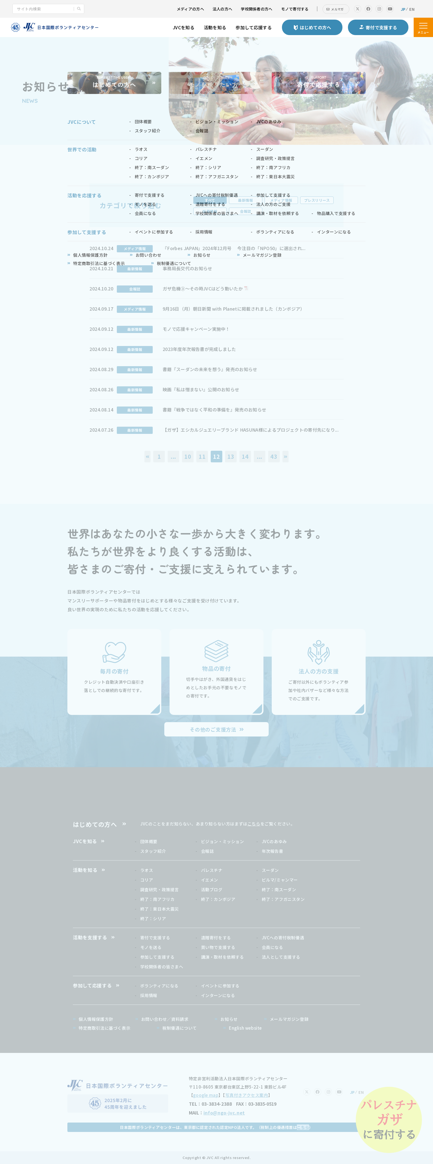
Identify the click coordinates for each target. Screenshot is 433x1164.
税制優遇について (179, 1028)
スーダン (270, 870)
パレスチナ (212, 870)
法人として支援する (281, 957)
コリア (146, 880)
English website (245, 1028)
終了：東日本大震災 (159, 909)
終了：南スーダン (279, 889)
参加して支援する (157, 957)
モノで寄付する (295, 9)
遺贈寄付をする (216, 937)
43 (274, 456)
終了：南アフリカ (157, 899)
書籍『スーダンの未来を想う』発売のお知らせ (210, 369)
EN (411, 9)
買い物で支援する (218, 947)
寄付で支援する (155, 937)
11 (202, 456)
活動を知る (215, 27)
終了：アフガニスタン (283, 899)
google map (205, 1095)
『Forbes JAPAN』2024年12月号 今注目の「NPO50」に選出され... (234, 248)
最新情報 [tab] (245, 200)
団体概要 (148, 841)
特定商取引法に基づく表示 (104, 1028)
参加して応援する (254, 27)
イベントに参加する (220, 986)
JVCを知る (183, 27)
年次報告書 (272, 851)
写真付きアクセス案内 (246, 1095)
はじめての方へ (95, 824)
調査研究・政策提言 (159, 889)
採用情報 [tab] (209, 211)
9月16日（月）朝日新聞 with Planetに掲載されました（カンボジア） (234, 308)
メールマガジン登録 (289, 1019)
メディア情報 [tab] (281, 200)
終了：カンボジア (218, 899)
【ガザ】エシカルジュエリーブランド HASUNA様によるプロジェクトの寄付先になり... (251, 429)
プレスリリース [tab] (317, 200)
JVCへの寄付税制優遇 (283, 937)
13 (230, 456)
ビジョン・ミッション (222, 841)
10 (187, 456)
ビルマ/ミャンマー (280, 880)
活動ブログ (212, 889)
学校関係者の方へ (256, 9)
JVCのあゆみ (274, 841)
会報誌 (207, 851)
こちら (253, 824)
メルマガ (337, 9)
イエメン (209, 880)
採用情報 (148, 995)
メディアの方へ (190, 9)
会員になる (272, 947)
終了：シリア (153, 918)
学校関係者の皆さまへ (161, 966)
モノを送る (151, 947)
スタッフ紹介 (153, 851)
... (173, 456)
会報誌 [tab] (245, 211)
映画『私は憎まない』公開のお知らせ (201, 389)
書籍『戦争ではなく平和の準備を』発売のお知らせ (214, 409)
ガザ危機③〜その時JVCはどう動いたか (203, 288)
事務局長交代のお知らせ (187, 268)
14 (245, 456)
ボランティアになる (159, 986)
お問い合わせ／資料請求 (165, 1019)
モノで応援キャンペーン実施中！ (196, 329)
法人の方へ (222, 9)
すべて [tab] (210, 200)
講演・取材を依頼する (222, 957)
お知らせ (228, 1019)
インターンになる (218, 995)
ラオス (146, 870)
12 (216, 456)
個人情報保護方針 (96, 1019)
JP (403, 9)
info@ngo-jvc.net (224, 1112)
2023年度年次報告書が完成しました (199, 349)
